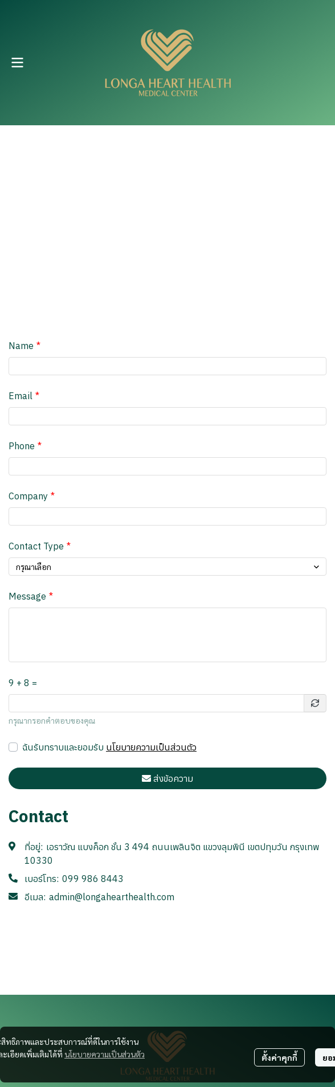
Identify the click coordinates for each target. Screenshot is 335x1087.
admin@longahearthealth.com (111, 897)
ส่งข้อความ (167, 778)
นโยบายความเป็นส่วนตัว (151, 747)
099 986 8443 (93, 878)
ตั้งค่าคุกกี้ (279, 1057)
